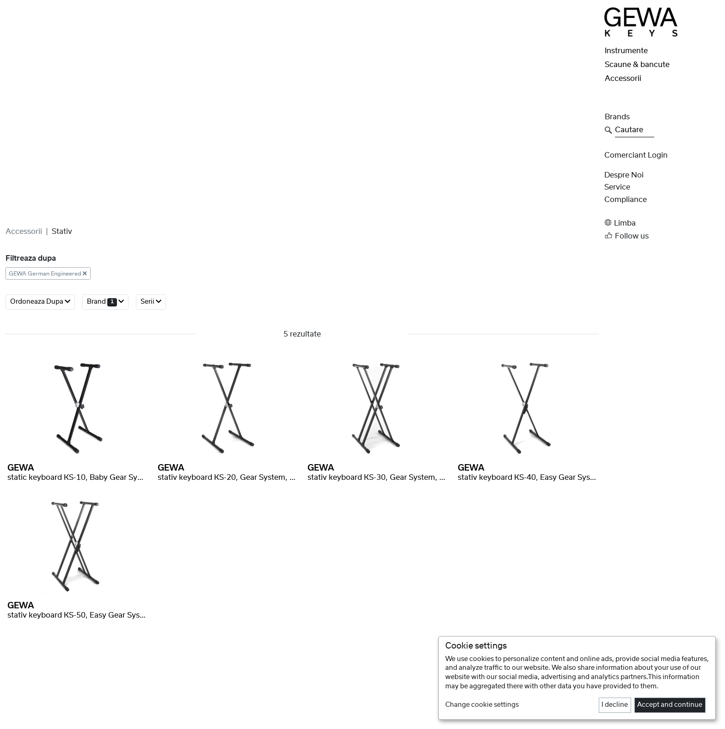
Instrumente (626, 51)
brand (105, 356)
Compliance (625, 199)
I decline (615, 705)
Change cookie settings (482, 705)
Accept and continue (669, 705)
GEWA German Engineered (48, 328)
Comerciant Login (636, 155)
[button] (661, 222)
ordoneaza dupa (40, 356)
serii (151, 356)
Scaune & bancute (637, 64)
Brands (617, 117)
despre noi (624, 175)
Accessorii (24, 286)
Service (617, 187)
